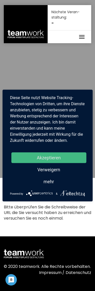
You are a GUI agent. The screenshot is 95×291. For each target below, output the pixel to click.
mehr (49, 181)
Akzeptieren (49, 157)
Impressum (50, 272)
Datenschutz (78, 272)
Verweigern (48, 169)
